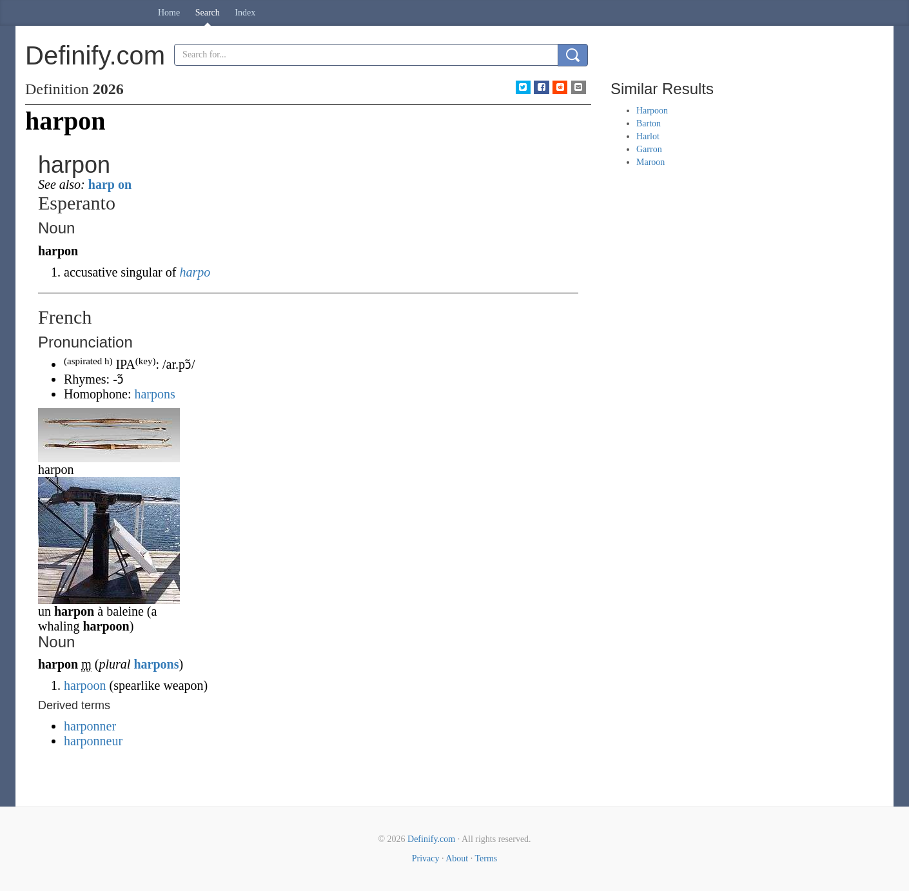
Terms (485, 858)
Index (245, 12)
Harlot (648, 136)
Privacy (426, 858)
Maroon (650, 162)
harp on (110, 184)
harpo (194, 272)
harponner (90, 726)
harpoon (85, 685)
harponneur (93, 741)
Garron (649, 149)
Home (169, 12)
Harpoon (652, 110)
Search (207, 12)
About (456, 858)
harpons (154, 394)
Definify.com (431, 839)
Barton (648, 123)
